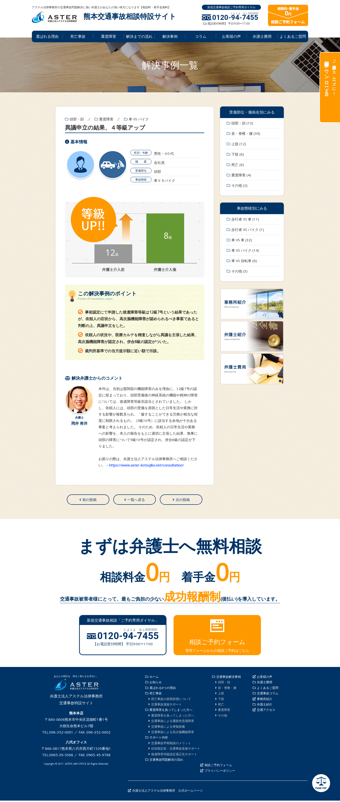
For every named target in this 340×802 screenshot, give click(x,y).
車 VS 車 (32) (241, 240)
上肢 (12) (238, 143)
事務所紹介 (264, 700)
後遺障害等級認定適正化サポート (174, 755)
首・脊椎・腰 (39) (245, 133)
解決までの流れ (139, 36)
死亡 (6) (237, 164)
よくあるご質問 (293, 36)
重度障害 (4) (241, 175)
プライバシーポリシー (219, 772)
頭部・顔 (77, 119)
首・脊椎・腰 (227, 689)
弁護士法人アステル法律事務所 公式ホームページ (167, 792)
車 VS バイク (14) (245, 250)
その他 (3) (239, 271)
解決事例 (170, 36)
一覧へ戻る (136, 500)
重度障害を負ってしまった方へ (170, 711)
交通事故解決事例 (228, 678)
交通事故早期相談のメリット (171, 744)
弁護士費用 (262, 36)
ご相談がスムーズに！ (329, 75)
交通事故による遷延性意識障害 (172, 722)
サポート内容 (158, 739)
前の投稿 (89, 500)
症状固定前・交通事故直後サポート (175, 750)
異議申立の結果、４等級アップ (105, 127)
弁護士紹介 (264, 706)
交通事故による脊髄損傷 (168, 728)
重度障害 (108, 36)
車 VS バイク (139, 119)
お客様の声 (231, 36)
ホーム (154, 678)
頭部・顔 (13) (242, 123)
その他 (222, 717)
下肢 (221, 700)
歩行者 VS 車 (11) (245, 219)
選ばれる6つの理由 (162, 689)
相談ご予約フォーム (218, 766)
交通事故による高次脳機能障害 (172, 733)
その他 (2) (239, 185)
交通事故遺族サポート (166, 706)
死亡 (221, 706)
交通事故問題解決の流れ (166, 761)
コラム (200, 36)
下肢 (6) (237, 154)
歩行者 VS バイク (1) (247, 229)
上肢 (221, 695)
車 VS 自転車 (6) (244, 260)
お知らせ (155, 684)
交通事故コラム (267, 695)
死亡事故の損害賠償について (171, 700)
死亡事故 (77, 36)
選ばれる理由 (47, 36)
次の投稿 (183, 500)
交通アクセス (266, 711)
